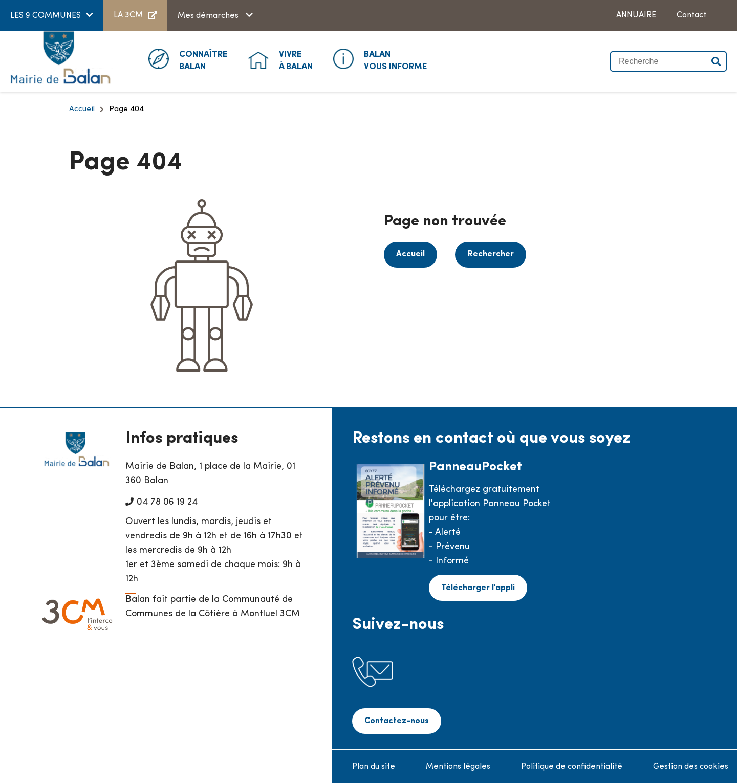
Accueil (82, 109)
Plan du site (373, 766)
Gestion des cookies (690, 766)
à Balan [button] (296, 60)
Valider (716, 61)
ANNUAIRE (636, 15)
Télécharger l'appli (477, 587)
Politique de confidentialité (571, 766)
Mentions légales (458, 766)
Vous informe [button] (395, 60)
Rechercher (487, 254)
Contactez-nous (395, 720)
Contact (691, 15)
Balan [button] (203, 60)
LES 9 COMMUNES (45, 16)
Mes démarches (209, 16)
